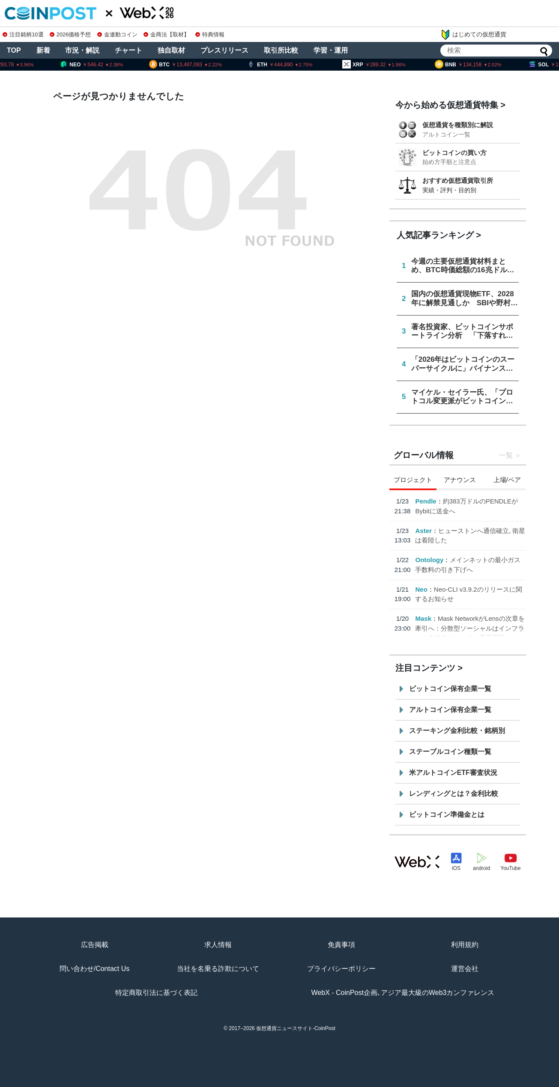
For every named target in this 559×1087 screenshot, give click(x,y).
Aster (423, 530)
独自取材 (171, 50)
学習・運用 (331, 50)
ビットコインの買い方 (454, 152)
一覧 (506, 455)
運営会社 (464, 968)
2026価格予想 (70, 34)
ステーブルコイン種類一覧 (450, 751)
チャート (128, 50)
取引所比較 (281, 50)
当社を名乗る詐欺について (218, 968)
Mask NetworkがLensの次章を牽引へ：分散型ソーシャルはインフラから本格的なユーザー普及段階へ (469, 628)
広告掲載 (94, 944)
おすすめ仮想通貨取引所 (457, 180)
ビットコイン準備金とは (446, 814)
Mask (423, 618)
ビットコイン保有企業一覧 (450, 688)
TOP (14, 50)
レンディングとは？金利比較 (453, 793)
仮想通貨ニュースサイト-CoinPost (295, 1028)
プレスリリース (224, 50)
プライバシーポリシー (341, 968)
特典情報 (209, 34)
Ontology (429, 559)
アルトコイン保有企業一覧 (450, 709)
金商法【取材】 (166, 34)
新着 (43, 50)
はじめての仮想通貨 (473, 35)
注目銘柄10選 (23, 34)
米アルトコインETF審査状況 (453, 772)
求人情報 (218, 944)
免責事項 (341, 944)
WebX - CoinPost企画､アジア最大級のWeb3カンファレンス (403, 992)
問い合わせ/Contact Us (95, 968)
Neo (421, 589)
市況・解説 (82, 50)
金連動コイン (117, 34)
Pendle (425, 501)
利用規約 (464, 944)
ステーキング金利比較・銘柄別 (457, 730)
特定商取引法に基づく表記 (156, 992)
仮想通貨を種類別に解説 (457, 124)
